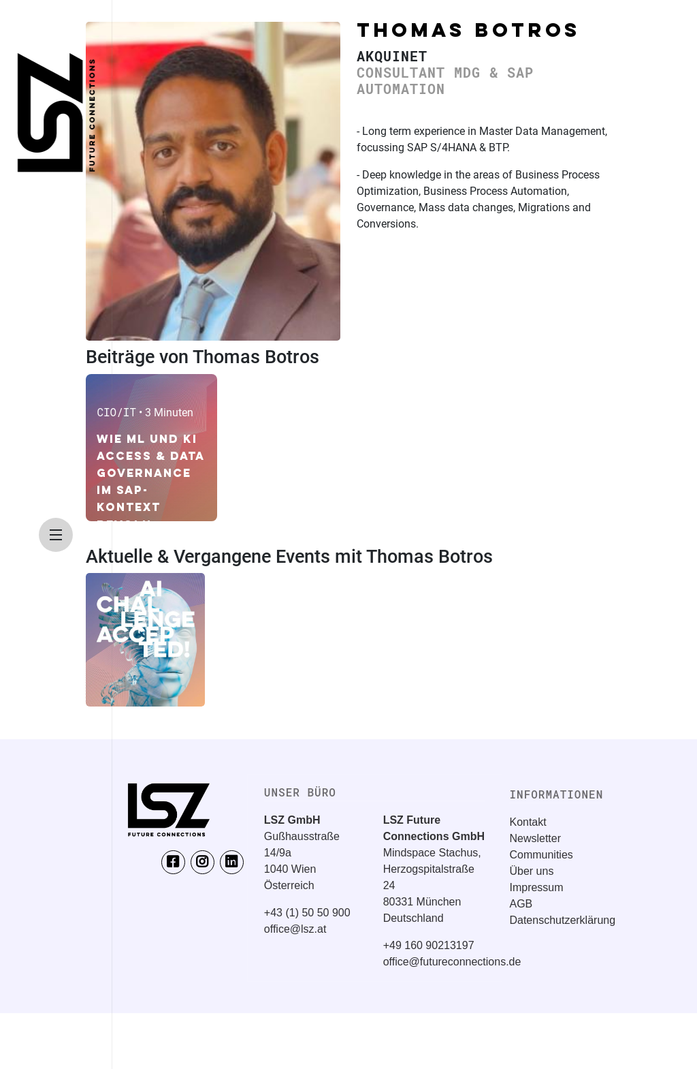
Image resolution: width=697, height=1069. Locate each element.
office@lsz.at (295, 929)
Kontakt (527, 822)
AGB (520, 904)
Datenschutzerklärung (562, 920)
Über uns (531, 871)
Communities (540, 855)
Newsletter (535, 838)
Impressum (536, 887)
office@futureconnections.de (452, 961)
